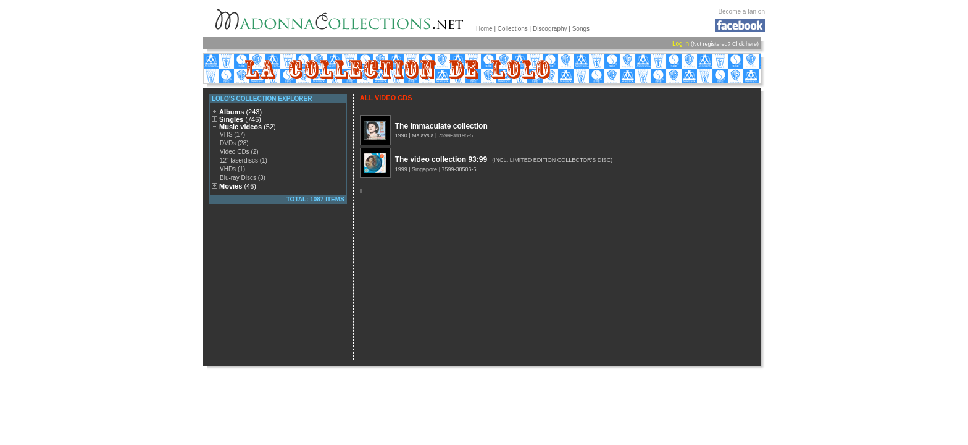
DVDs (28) (234, 143)
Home (484, 28)
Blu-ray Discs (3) (242, 177)
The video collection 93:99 (441, 159)
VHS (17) (232, 134)
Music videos (247, 126)
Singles (240, 119)
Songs (581, 28)
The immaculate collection (441, 126)
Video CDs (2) (239, 151)
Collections (513, 28)
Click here (744, 44)
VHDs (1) (232, 169)
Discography (550, 28)
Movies (237, 186)
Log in (680, 43)
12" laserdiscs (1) (243, 160)
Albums (240, 112)
